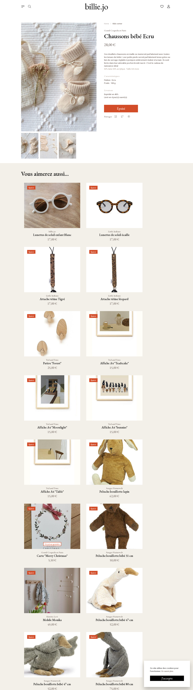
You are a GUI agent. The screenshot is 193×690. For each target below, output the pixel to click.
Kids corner (117, 24)
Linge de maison (67, 665)
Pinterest (123, 661)
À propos (92, 660)
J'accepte (167, 678)
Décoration (65, 660)
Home (106, 24)
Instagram (124, 651)
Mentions (93, 687)
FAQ (90, 665)
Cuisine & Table (66, 651)
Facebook (123, 656)
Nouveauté (64, 655)
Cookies (117, 687)
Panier (91, 651)
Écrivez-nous (153, 651)
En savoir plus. (167, 671)
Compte (92, 655)
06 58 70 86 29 (154, 656)
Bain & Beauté (66, 675)
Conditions (105, 687)
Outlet (62, 680)
